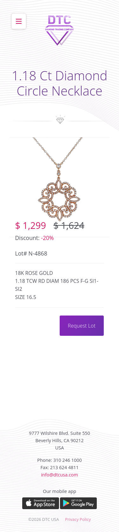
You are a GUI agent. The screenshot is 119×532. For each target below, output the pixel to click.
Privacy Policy (78, 519)
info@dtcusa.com (59, 475)
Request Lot (82, 325)
